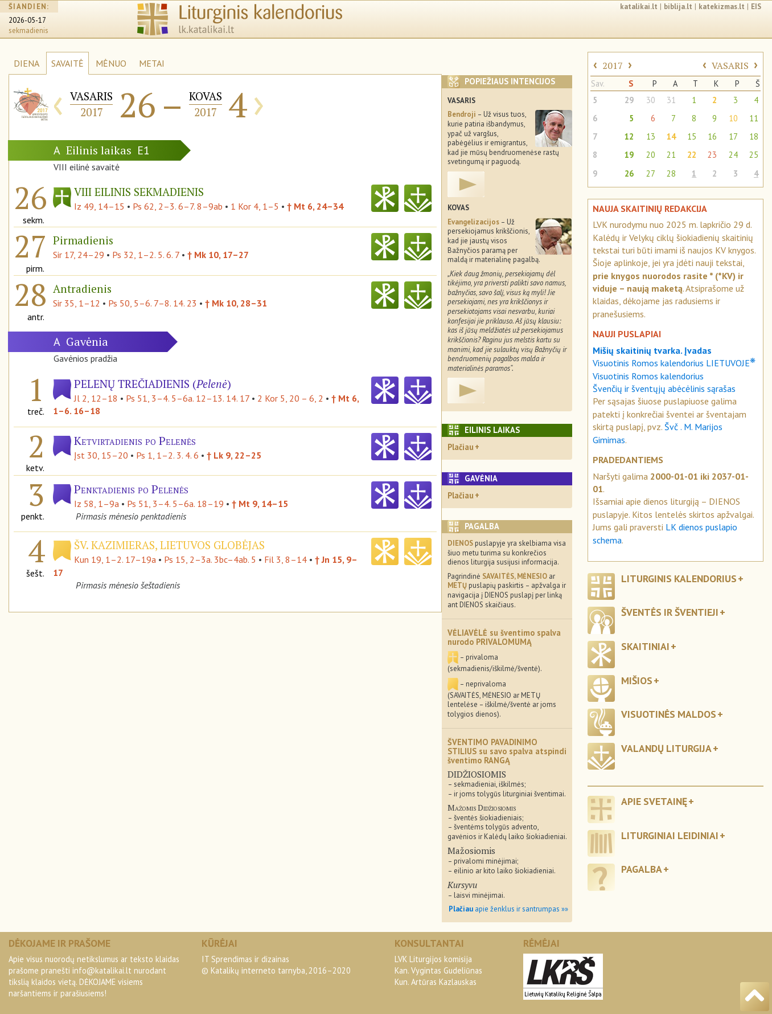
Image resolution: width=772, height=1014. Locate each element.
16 (712, 136)
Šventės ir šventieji (669, 612)
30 (650, 100)
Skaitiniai (645, 646)
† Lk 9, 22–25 (234, 455)
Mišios (636, 680)
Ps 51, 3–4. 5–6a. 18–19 (175, 503)
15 (691, 136)
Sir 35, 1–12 (76, 303)
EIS (756, 6)
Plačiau (460, 446)
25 (753, 154)
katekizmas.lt (722, 6)
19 (629, 154)
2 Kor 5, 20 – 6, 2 (290, 398)
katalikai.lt (639, 6)
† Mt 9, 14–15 (260, 503)
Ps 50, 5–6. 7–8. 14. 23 (152, 303)
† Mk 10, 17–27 (218, 254)
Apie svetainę (654, 801)
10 (733, 118)
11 (753, 118)
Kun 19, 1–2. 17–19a (115, 559)
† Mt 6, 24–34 (315, 206)
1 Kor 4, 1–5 (255, 206)
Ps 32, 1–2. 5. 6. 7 (145, 254)
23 (712, 154)
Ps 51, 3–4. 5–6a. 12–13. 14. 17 (187, 398)
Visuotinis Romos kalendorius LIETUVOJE (674, 363)
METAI (152, 63)
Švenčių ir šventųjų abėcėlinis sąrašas (664, 388)
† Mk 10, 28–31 (236, 303)
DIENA (26, 63)
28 (671, 173)
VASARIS (730, 65)
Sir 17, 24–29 (78, 254)
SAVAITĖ (67, 63)
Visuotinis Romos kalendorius (648, 376)
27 (650, 173)
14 (671, 136)
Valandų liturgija (666, 748)
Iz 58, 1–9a (96, 503)
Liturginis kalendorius (679, 578)
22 (691, 154)
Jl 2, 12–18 (96, 398)
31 (671, 100)
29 (629, 100)
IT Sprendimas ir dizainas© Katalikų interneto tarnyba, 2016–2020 (276, 965)
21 (671, 154)
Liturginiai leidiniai (669, 835)
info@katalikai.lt (102, 970)
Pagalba (641, 869)
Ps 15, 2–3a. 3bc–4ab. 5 (210, 559)
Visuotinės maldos (668, 714)
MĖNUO (111, 63)
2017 (612, 65)
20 (650, 154)
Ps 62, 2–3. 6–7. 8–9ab (178, 206)
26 (629, 173)
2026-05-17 (27, 20)
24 (733, 154)
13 (650, 136)
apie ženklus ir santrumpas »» (508, 909)
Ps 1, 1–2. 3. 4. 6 (167, 455)
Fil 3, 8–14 (285, 559)
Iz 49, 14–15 (99, 206)
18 (753, 136)
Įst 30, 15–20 (101, 455)
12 (629, 136)
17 (733, 136)
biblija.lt (678, 6)
